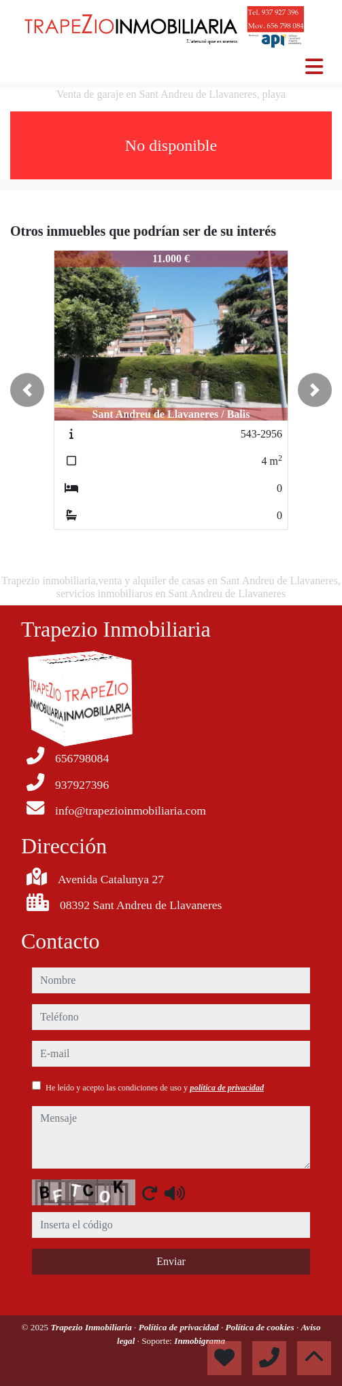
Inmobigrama (199, 1341)
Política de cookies (261, 1327)
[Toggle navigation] (314, 66)
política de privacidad (227, 1087)
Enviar (171, 1261)
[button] (27, 390)
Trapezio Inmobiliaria (92, 1327)
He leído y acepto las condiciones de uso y (155, 1087)
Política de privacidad (180, 1327)
